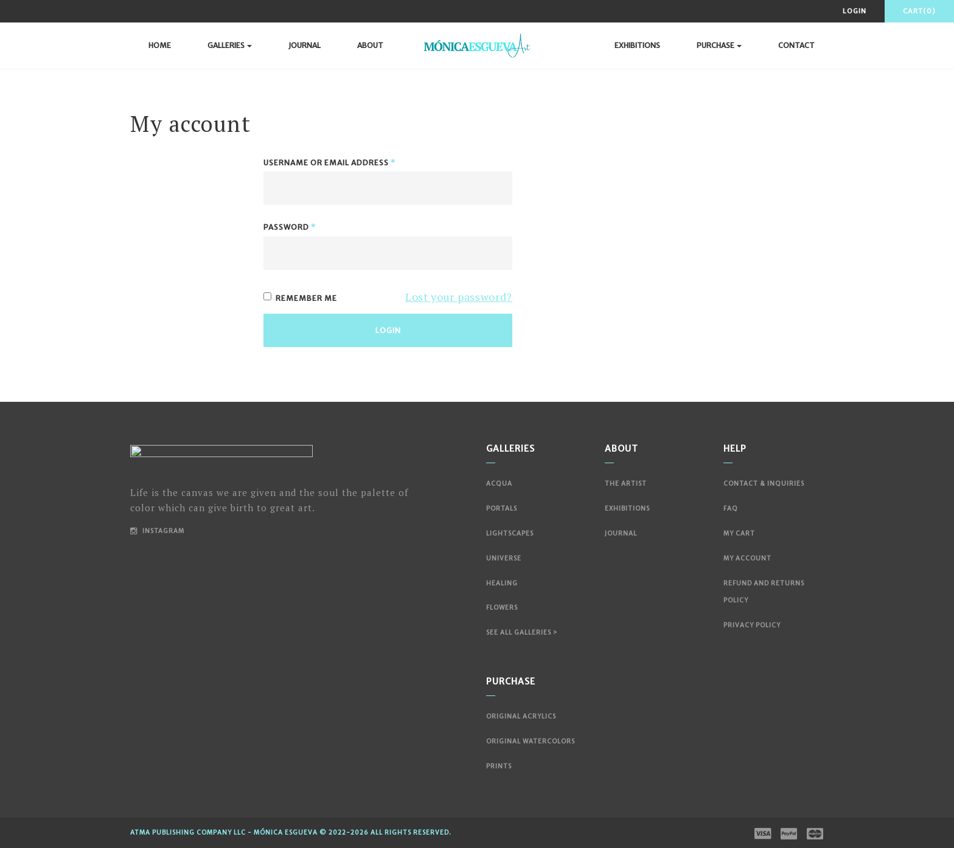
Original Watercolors (530, 741)
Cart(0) (919, 11)
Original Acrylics (521, 716)
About (370, 45)
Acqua (499, 484)
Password (289, 227)
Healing (502, 583)
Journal (304, 45)
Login (854, 11)
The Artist (626, 484)
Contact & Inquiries (763, 484)
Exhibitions (637, 45)
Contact (796, 45)
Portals (501, 508)
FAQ (730, 508)
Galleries (229, 45)
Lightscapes (510, 533)
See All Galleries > (521, 632)
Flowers (502, 608)
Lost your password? (458, 296)
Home (159, 45)
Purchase (719, 45)
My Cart (739, 533)
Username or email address (329, 162)
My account (747, 558)
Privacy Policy (752, 625)
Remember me (300, 297)
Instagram (157, 531)
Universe (503, 558)
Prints (499, 766)
